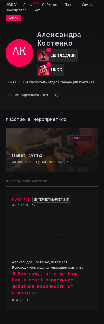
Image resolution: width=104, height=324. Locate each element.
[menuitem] (11, 4)
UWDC (11, 4)
